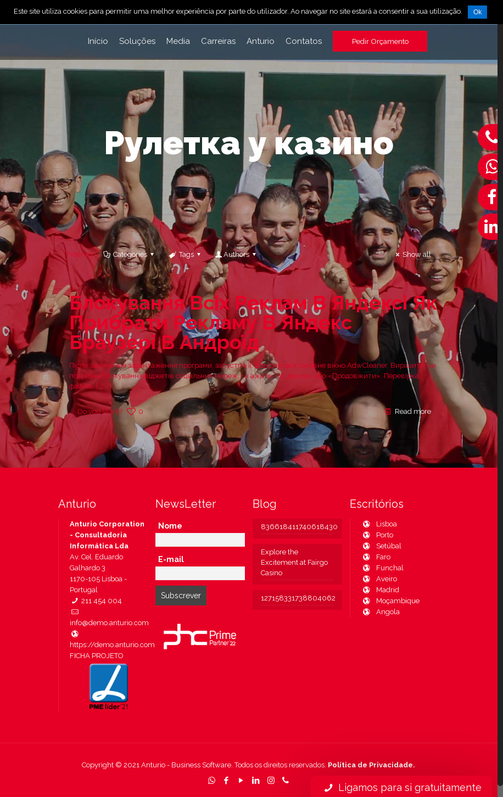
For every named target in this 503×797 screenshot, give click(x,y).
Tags (185, 254)
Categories (129, 254)
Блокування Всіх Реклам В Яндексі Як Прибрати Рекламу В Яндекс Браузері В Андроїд (253, 322)
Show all (412, 254)
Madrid (380, 590)
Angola (380, 612)
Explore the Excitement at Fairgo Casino (294, 562)
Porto (377, 535)
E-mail (171, 559)
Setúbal (381, 546)
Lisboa (379, 524)
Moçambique (390, 601)
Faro (375, 557)
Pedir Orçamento (380, 41)
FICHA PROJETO (97, 656)
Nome (170, 525)
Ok (477, 12)
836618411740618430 (297, 527)
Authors (236, 254)
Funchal (382, 568)
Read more (413, 411)
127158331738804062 (297, 598)
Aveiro (379, 579)
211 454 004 (96, 601)
